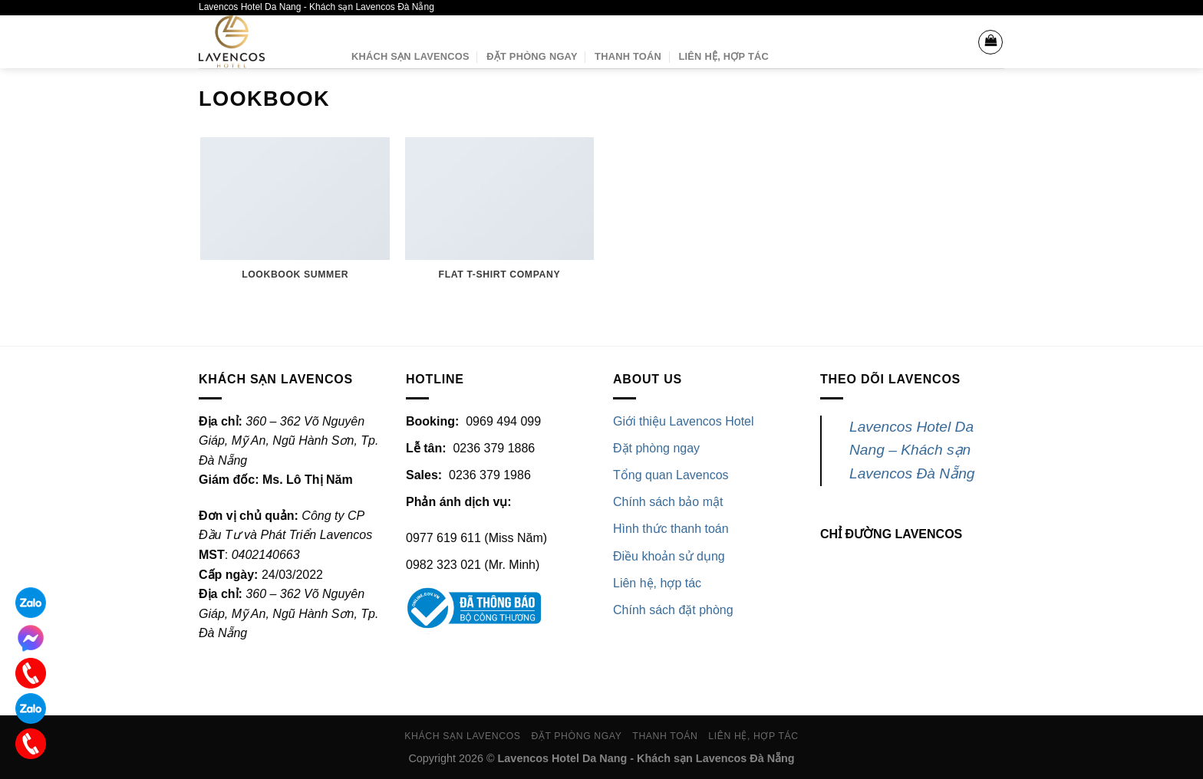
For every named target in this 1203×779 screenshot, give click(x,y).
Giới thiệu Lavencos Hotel (683, 421)
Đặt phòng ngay (531, 56)
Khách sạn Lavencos (410, 56)
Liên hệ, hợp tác (657, 583)
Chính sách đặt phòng (673, 609)
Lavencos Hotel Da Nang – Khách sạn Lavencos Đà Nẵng (912, 450)
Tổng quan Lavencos (671, 475)
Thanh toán (628, 56)
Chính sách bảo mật (668, 501)
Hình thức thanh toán (671, 528)
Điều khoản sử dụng (669, 556)
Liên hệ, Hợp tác (723, 56)
